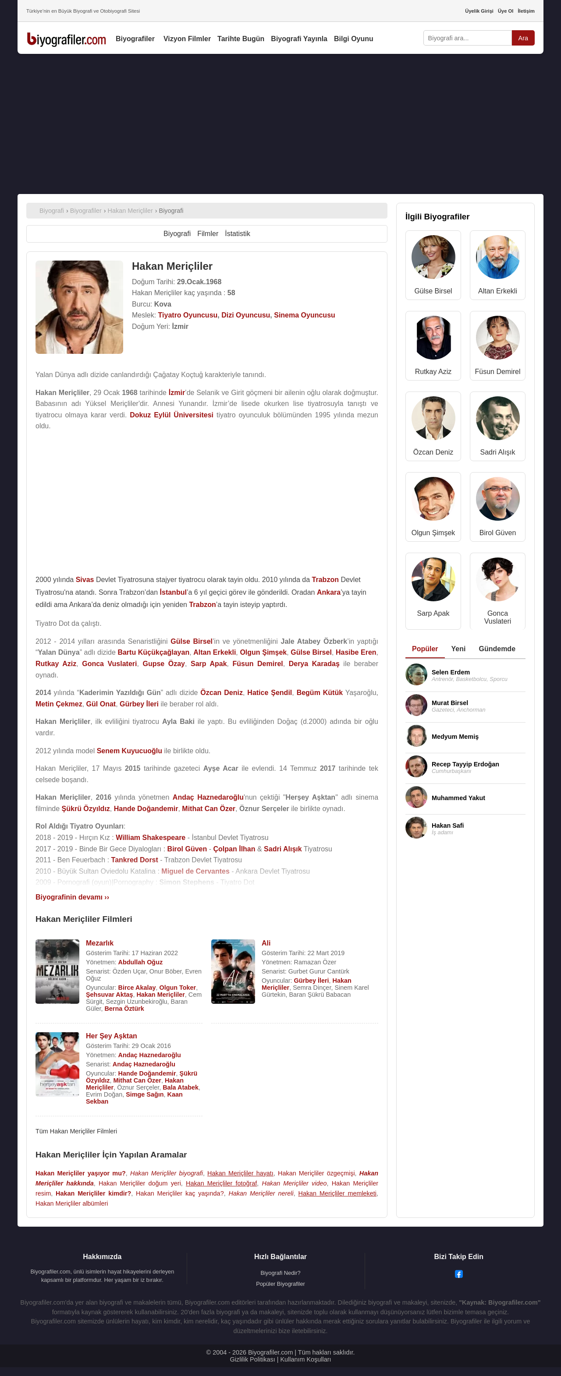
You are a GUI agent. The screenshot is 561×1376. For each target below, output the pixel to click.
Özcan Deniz (433, 452)
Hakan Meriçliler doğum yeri (140, 1183)
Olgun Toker (177, 987)
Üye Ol (505, 11)
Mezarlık (100, 943)
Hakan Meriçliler (160, 994)
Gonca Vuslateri (497, 617)
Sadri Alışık (497, 452)
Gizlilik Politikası (252, 1359)
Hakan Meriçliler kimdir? (93, 1193)
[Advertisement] (280, 124)
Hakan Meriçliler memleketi (337, 1193)
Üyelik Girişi (479, 11)
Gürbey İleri (311, 980)
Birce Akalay (137, 987)
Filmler (207, 233)
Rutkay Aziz (433, 371)
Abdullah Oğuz (140, 962)
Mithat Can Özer (137, 1080)
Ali (266, 943)
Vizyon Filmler (187, 38)
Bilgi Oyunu (353, 38)
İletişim (526, 11)
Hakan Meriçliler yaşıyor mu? (81, 1173)
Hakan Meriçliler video (294, 1183)
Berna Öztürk (124, 1008)
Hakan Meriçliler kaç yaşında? (180, 1193)
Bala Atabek (181, 1087)
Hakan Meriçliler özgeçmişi (316, 1173)
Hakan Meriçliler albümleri (72, 1203)
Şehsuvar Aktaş (109, 994)
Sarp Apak (433, 613)
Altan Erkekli (497, 291)
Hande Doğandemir (147, 1073)
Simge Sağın (144, 1094)
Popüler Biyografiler (280, 1284)
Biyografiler (135, 38)
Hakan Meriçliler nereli (261, 1193)
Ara (523, 38)
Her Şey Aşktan (111, 1036)
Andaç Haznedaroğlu (149, 1054)
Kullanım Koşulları (305, 1359)
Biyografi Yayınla (299, 38)
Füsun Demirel (497, 371)
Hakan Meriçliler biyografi (166, 1173)
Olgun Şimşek (433, 532)
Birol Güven (497, 532)
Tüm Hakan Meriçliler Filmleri (76, 1131)
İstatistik (237, 233)
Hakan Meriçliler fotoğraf (221, 1183)
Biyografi (177, 233)
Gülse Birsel (433, 291)
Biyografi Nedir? (280, 1273)
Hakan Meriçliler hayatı (240, 1173)
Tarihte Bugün (240, 38)
